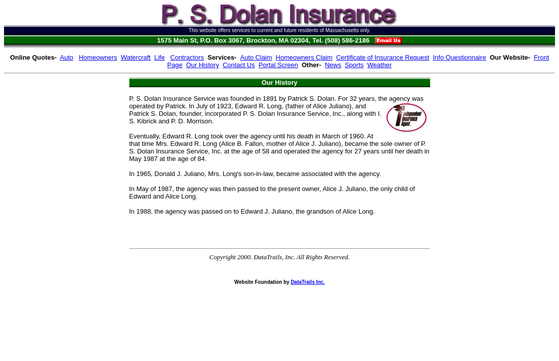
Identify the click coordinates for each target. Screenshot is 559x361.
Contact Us (239, 65)
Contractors (187, 57)
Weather (379, 65)
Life (159, 57)
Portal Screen (278, 65)
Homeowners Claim (304, 57)
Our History (202, 65)
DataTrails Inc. (308, 282)
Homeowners (98, 57)
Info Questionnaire (459, 57)
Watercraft (135, 57)
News (333, 65)
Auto (67, 57)
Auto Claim (256, 57)
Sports (354, 65)
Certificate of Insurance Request (382, 57)
